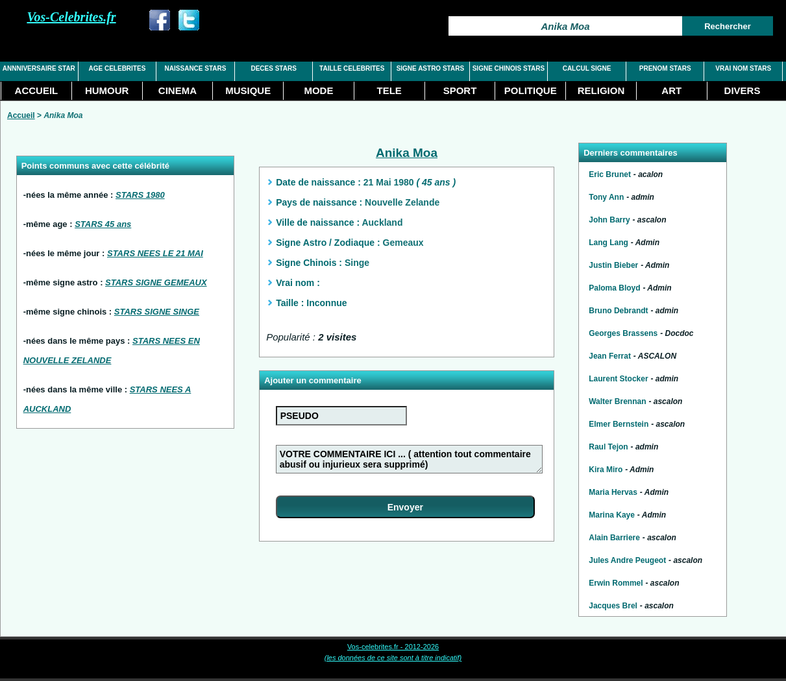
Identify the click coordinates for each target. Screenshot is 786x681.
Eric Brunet (610, 174)
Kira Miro (605, 469)
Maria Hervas (613, 492)
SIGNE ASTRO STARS (430, 68)
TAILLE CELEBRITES (351, 68)
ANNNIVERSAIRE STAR (39, 68)
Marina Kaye (612, 515)
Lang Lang (608, 242)
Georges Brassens (623, 333)
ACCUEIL (36, 90)
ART (671, 90)
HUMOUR (107, 90)
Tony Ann (606, 197)
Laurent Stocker (618, 378)
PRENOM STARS (665, 68)
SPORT (460, 90)
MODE (318, 90)
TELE (389, 90)
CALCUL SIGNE (587, 68)
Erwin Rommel (616, 583)
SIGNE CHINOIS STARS (509, 68)
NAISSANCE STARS (196, 68)
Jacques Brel (613, 605)
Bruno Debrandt (618, 310)
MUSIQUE (248, 90)
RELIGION (601, 90)
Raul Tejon (608, 446)
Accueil (21, 115)
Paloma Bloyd (614, 288)
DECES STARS (273, 68)
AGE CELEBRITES (117, 68)
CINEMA (177, 90)
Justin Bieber (613, 265)
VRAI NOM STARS (743, 68)
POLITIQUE (530, 90)
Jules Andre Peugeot (627, 560)
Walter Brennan (617, 401)
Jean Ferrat (610, 356)
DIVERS (742, 90)
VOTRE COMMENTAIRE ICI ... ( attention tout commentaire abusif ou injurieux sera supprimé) (409, 459)
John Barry (609, 219)
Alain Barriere (614, 537)
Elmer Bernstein (618, 424)
